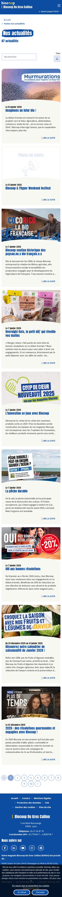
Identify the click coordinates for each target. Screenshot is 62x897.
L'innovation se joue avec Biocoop (27, 413)
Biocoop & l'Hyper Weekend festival (28, 188)
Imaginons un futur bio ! (20, 110)
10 (31, 783)
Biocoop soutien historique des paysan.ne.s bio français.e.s (25, 252)
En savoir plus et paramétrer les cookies (30, 886)
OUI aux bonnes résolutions (22, 569)
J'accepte (40, 892)
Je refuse (21, 892)
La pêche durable (16, 491)
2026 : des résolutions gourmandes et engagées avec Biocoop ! (30, 730)
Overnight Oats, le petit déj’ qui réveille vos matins (30, 333)
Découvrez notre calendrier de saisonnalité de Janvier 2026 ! (25, 649)
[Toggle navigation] (59, 6)
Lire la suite (50, 137)
